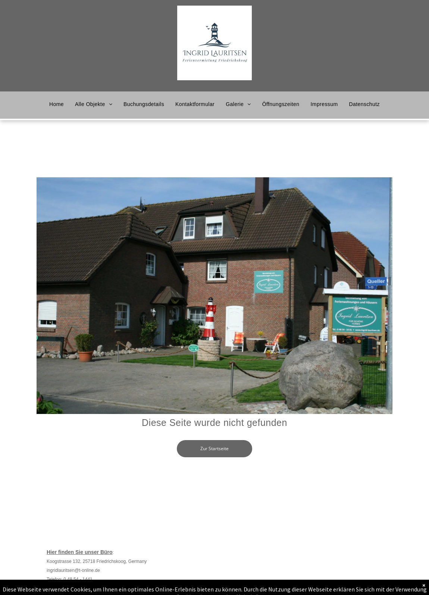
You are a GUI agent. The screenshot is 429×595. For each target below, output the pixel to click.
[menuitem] (56, 104)
